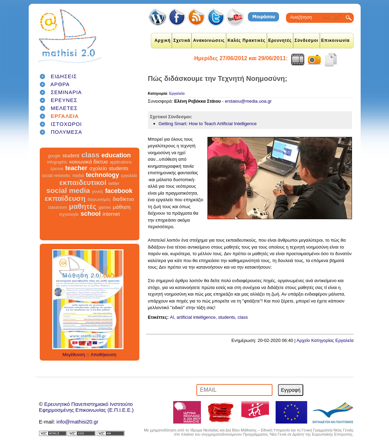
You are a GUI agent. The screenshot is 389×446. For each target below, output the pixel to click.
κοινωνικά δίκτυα (89, 161)
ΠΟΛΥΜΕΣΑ (66, 132)
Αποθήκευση (103, 354)
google (54, 156)
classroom (57, 207)
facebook (118, 191)
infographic (57, 162)
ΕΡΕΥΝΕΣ (64, 100)
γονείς (97, 191)
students (118, 168)
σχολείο (98, 168)
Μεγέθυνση (74, 354)
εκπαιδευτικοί (82, 182)
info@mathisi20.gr (77, 422)
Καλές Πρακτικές (247, 40)
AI (172, 317)
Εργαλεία (177, 93)
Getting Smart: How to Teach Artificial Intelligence (208, 123)
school (91, 214)
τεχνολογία (68, 214)
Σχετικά (181, 40)
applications (120, 162)
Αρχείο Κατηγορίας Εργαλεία (325, 340)
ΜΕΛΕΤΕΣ (64, 108)
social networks (56, 176)
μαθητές (82, 206)
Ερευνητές (280, 40)
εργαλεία (129, 176)
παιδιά (78, 176)
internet (111, 213)
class (90, 154)
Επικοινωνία (335, 40)
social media (68, 190)
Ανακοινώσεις (209, 40)
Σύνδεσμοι (306, 40)
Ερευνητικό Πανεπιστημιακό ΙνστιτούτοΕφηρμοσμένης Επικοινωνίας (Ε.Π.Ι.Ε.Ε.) (86, 407)
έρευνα (56, 169)
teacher (76, 168)
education (116, 155)
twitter (113, 184)
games (105, 207)
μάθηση (122, 207)
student (70, 155)
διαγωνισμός (99, 199)
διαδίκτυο (123, 199)
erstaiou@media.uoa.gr (248, 101)
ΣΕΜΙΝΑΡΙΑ (66, 92)
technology (102, 175)
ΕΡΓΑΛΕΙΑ (65, 116)
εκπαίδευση (65, 198)
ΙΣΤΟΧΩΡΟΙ (66, 124)
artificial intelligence (196, 317)
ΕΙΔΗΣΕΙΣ (64, 76)
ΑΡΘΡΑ (60, 84)
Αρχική (162, 40)
